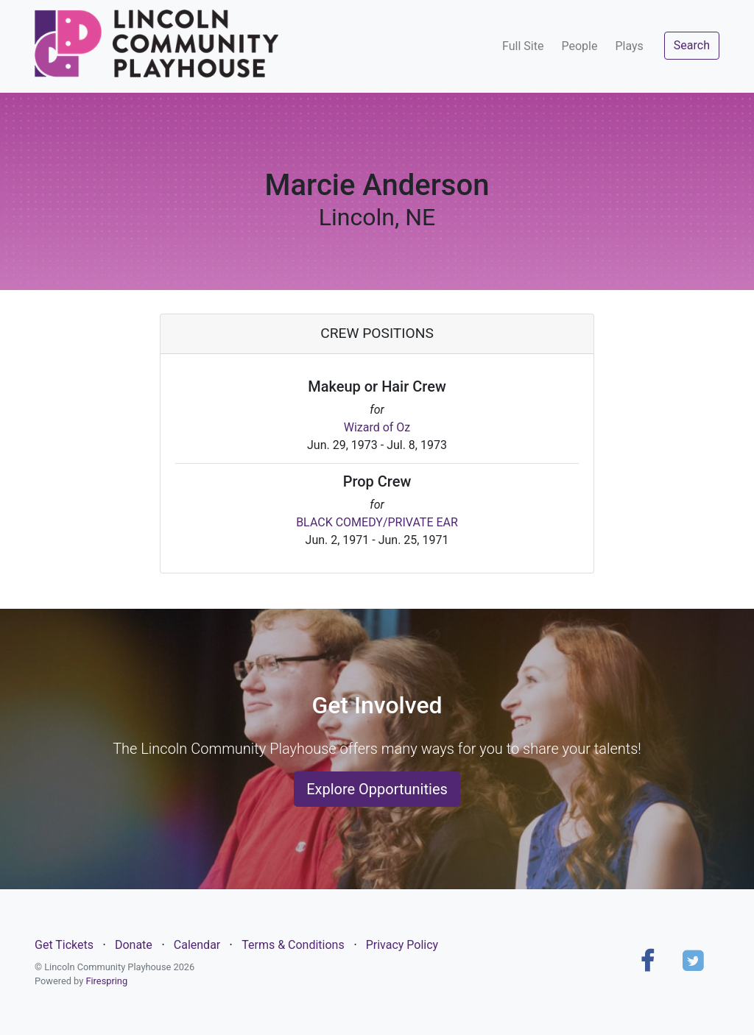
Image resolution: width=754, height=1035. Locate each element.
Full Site (522, 46)
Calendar (197, 945)
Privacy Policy (402, 945)
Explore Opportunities (377, 789)
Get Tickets (64, 945)
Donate (133, 945)
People (579, 46)
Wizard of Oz (377, 427)
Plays (629, 46)
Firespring (106, 980)
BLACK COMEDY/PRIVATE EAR (377, 522)
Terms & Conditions (293, 945)
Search (692, 45)
